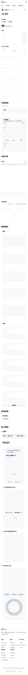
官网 (5, 21)
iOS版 (21, 647)
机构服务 (12, 647)
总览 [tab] (2, 5)
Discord (12, 657)
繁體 (11, 671)
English (14, 671)
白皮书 (10, 21)
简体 (8, 671)
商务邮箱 (3, 655)
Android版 (22, 645)
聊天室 (3, 653)
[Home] (3, 2)
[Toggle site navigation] (25, 1)
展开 (4, 248)
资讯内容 (12, 643)
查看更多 (14, 405)
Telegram (13, 653)
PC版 (20, 643)
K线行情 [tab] (14, 5)
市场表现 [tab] (8, 5)
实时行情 (3, 643)
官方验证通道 (4, 660)
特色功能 (3, 645)
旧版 (20, 671)
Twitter (12, 655)
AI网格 (3, 647)
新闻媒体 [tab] (20, 5)
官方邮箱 (3, 657)
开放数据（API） (14, 645)
